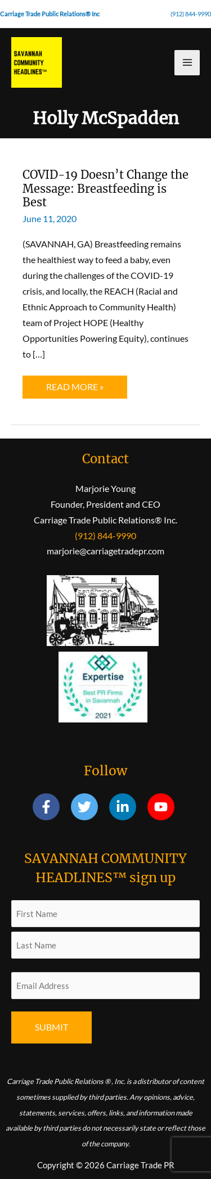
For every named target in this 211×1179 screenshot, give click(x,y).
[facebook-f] (51, 806)
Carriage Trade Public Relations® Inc (50, 13)
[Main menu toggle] (187, 62)
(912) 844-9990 (190, 13)
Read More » (81, 389)
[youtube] (162, 806)
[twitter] (89, 806)
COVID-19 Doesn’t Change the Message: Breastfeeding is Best (105, 188)
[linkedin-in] (127, 806)
